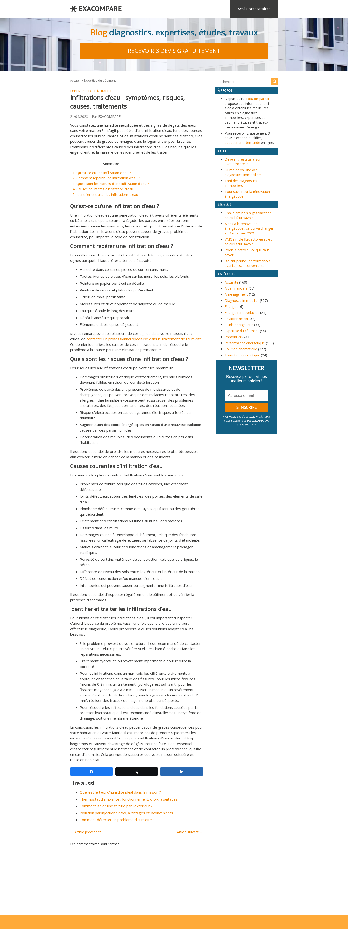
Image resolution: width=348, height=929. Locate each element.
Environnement (236, 318)
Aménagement (236, 294)
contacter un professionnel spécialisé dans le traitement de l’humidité (144, 338)
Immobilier (233, 337)
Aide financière (236, 288)
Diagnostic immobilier (242, 300)
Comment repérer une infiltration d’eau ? (106, 178)
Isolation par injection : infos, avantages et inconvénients (126, 812)
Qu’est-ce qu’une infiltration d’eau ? (102, 172)
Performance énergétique (245, 343)
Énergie (230, 306)
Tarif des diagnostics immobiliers (241, 183)
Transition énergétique (242, 355)
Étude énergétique (239, 324)
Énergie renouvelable (241, 312)
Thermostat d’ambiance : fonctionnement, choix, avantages (129, 799)
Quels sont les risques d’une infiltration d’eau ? (111, 183)
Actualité (231, 282)
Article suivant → (190, 832)
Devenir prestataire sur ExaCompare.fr (243, 161)
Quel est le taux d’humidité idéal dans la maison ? (120, 792)
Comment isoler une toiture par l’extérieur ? (116, 805)
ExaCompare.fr (257, 98)
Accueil (75, 80)
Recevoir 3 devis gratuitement (174, 51)
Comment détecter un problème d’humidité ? (117, 819)
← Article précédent (85, 832)
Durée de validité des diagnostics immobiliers (243, 172)
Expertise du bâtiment (100, 80)
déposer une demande (242, 142)
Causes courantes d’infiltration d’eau (103, 189)
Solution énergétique (241, 349)
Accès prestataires (254, 9)
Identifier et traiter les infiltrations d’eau (105, 194)
